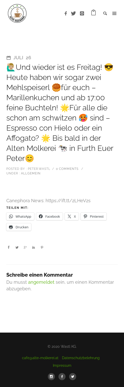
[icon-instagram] (82, 13)
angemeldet (41, 282)
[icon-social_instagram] (52, 376)
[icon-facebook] (67, 13)
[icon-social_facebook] (63, 376)
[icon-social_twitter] (72, 376)
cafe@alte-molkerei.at (40, 358)
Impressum (62, 365)
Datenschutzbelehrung (81, 358)
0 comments (67, 169)
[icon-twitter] (75, 13)
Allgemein (30, 173)
